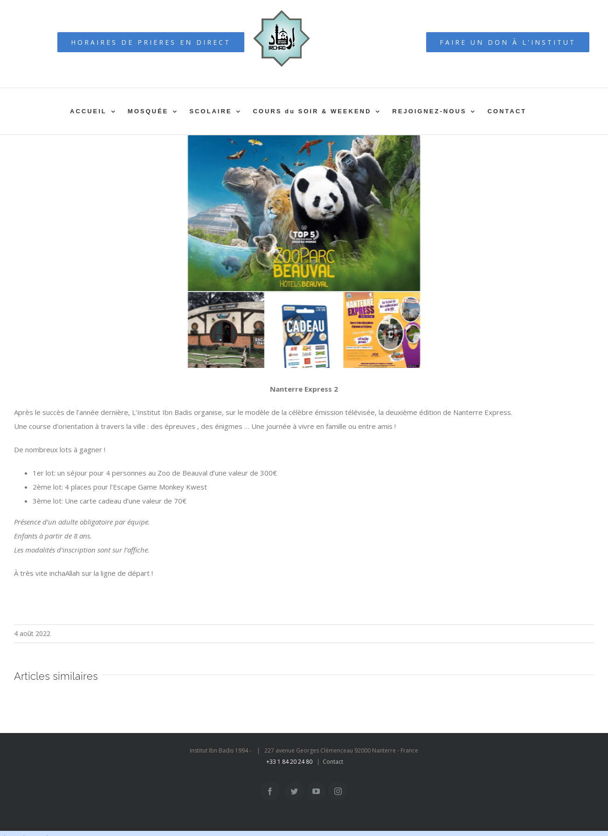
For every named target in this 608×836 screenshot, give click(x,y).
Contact (333, 762)
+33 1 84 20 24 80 (289, 762)
